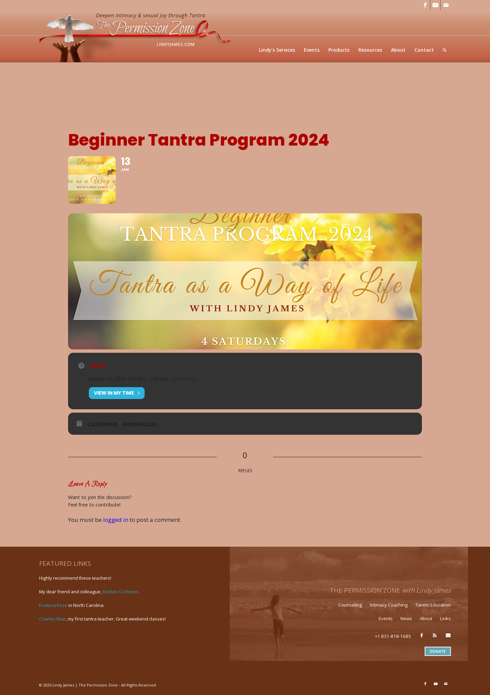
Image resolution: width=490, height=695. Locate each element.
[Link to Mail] (446, 5)
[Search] (444, 50)
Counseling (350, 605)
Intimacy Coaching (389, 605)
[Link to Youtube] (435, 5)
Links (445, 618)
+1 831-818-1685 (393, 636)
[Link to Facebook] (425, 5)
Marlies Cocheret (120, 592)
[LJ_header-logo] (136, 36)
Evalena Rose (53, 605)
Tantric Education (433, 605)
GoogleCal (139, 424)
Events (386, 618)
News (406, 618)
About (426, 618)
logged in (115, 520)
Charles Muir (52, 619)
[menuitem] (277, 50)
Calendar (102, 424)
